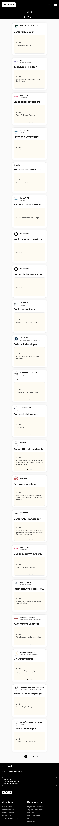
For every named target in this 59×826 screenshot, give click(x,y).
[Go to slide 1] (27, 469)
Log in (50, 5)
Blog (29, 818)
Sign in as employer (35, 810)
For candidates (8, 813)
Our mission (7, 807)
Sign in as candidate (35, 807)
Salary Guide (32, 821)
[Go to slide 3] (29, 122)
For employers (8, 810)
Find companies (33, 815)
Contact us (6, 815)
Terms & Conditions (10, 818)
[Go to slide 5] (32, 122)
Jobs (29, 12)
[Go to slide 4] (31, 469)
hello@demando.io (15, 771)
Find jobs (31, 813)
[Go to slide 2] (29, 399)
